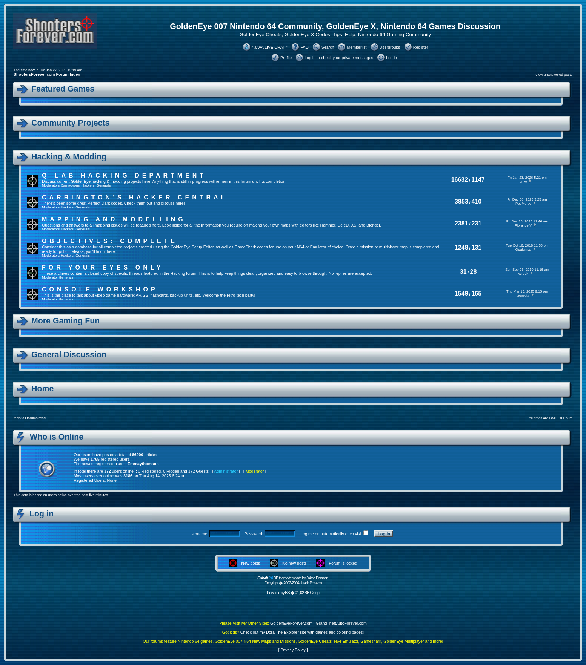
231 (476, 223)
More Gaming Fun (65, 320)
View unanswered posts (553, 75)
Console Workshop (100, 289)
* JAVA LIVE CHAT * (270, 47)
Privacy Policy (292, 650)
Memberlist (356, 47)
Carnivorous (70, 185)
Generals (104, 185)
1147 (478, 179)
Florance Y (523, 225)
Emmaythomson (143, 463)
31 (463, 271)
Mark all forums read (30, 418)
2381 (461, 223)
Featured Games (62, 88)
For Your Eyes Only (103, 267)
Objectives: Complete (110, 241)
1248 (461, 247)
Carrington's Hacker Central (135, 197)
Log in (391, 57)
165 (476, 293)
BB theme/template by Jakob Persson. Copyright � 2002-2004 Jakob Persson (293, 580)
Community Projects (70, 122)
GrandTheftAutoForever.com (341, 623)
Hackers (88, 185)
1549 (461, 293)
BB (287, 592)
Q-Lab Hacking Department (124, 175)
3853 (461, 201)
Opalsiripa (523, 249)
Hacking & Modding (68, 156)
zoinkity (523, 295)
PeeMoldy (523, 203)
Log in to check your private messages (339, 57)
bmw (523, 182)
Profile (286, 57)
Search (327, 47)
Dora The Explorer (282, 632)
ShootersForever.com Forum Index (47, 74)
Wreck (523, 274)
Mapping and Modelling (114, 219)
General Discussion (68, 354)
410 (477, 201)
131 (477, 247)
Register (420, 47)
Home (42, 388)
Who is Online (56, 436)
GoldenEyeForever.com (291, 623)
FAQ (304, 47)
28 (473, 271)
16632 (459, 179)
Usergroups (390, 47)
